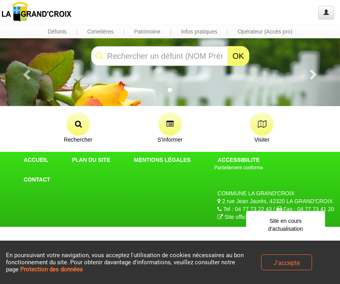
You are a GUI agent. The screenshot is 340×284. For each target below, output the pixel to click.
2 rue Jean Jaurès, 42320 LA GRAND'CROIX (275, 201)
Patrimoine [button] (147, 31)
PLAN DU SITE (91, 160)
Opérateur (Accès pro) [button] (265, 31)
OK (238, 56)
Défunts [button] (57, 31)
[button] (25, 72)
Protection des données (51, 269)
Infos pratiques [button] (199, 31)
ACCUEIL (36, 160)
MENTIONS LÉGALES (162, 160)
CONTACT (37, 179)
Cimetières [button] (100, 31)
